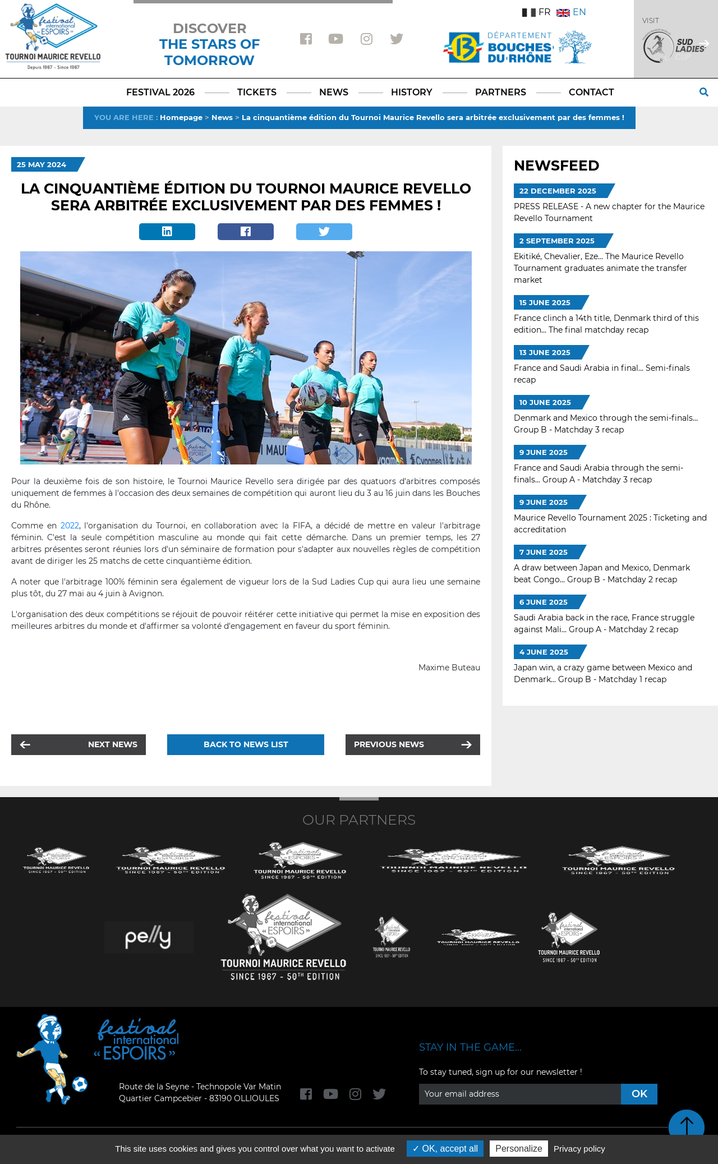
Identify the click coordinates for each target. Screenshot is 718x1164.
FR (536, 12)
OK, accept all (445, 1148)
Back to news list (246, 744)
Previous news (389, 744)
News (222, 117)
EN (571, 12)
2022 (70, 526)
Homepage (181, 117)
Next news (112, 744)
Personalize (518, 1148)
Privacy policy (579, 1148)
